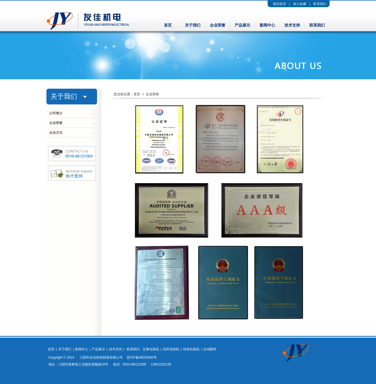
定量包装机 (151, 349)
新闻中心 (267, 25)
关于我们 (192, 25)
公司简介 (55, 113)
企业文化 (55, 133)
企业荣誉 (217, 25)
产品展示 (242, 25)
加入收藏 (299, 4)
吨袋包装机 (191, 349)
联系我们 (320, 4)
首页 (168, 25)
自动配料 (209, 349)
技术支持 (292, 25)
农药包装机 (171, 349)
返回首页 (279, 4)
